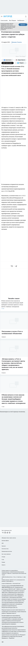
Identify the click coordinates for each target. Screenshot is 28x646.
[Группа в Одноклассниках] (5, 532)
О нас (3, 559)
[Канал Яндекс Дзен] (7, 63)
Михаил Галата (16, 42)
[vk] (12, 266)
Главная (3, 562)
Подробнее (11, 638)
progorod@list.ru (9, 581)
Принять (23, 24)
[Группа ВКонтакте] (7, 60)
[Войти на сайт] (25, 16)
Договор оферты (5, 540)
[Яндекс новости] (20, 60)
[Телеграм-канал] (20, 63)
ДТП (3, 543)
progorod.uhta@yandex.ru (7, 583)
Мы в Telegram (12, 20)
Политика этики (5, 548)
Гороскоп (4, 546)
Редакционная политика (7, 551)
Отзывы (3, 556)
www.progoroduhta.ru (13, 570)
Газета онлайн (4, 20)
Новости (3, 564)
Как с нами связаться (6, 554)
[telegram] (16, 266)
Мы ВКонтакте (20, 20)
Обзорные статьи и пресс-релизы (9, 537)
